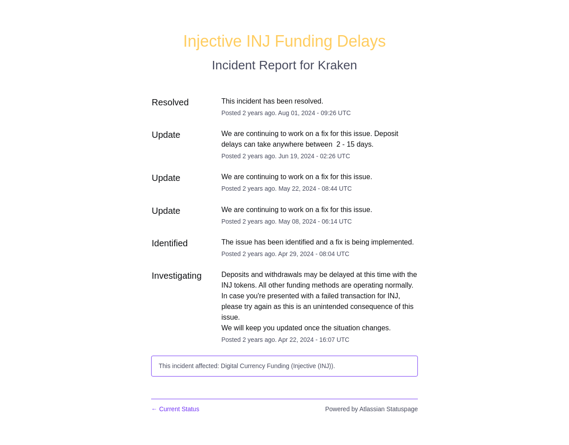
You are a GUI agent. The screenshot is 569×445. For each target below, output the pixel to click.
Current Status (175, 409)
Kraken (337, 65)
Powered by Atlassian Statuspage (371, 409)
